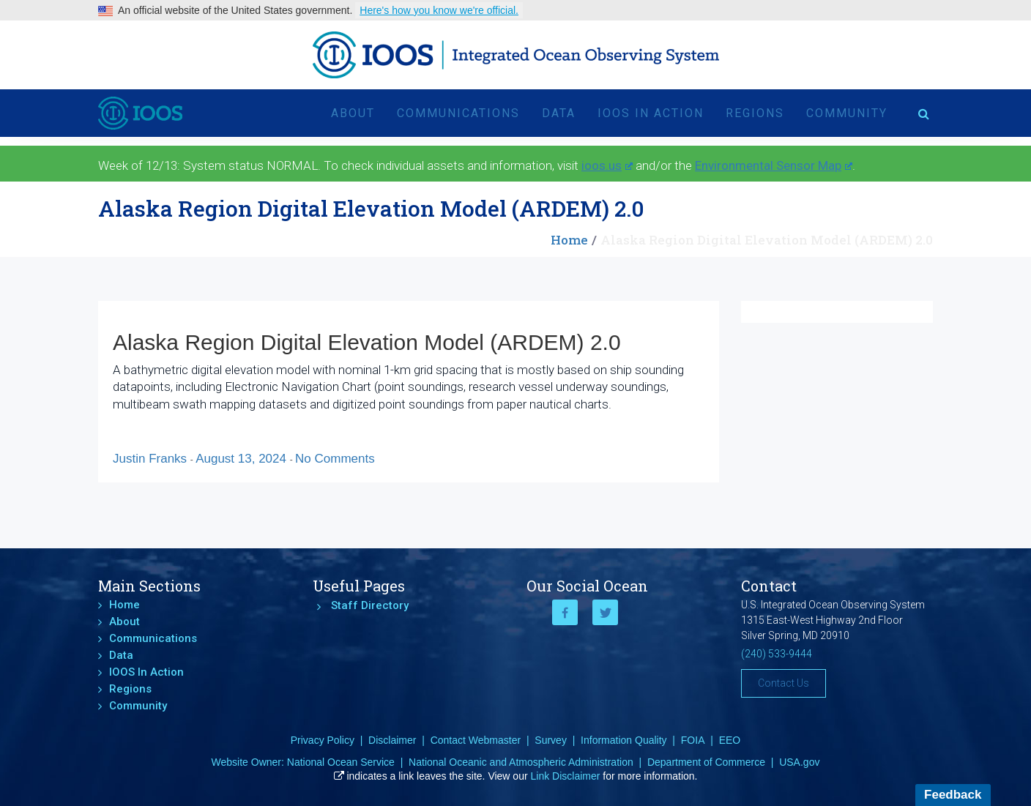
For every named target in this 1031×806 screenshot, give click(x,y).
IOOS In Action (651, 113)
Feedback (952, 795)
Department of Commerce (706, 762)
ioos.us (607, 165)
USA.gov (799, 762)
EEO (730, 740)
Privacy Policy (322, 740)
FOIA (693, 740)
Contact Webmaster (476, 740)
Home (569, 239)
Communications (458, 113)
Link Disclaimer (565, 776)
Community (846, 113)
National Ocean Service (341, 762)
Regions (755, 113)
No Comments (335, 459)
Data (559, 113)
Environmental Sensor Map (773, 165)
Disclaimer (392, 740)
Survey (551, 740)
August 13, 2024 (243, 459)
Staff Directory (370, 605)
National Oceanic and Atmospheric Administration (521, 762)
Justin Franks (151, 459)
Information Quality (624, 740)
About (353, 113)
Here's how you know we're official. (439, 10)
